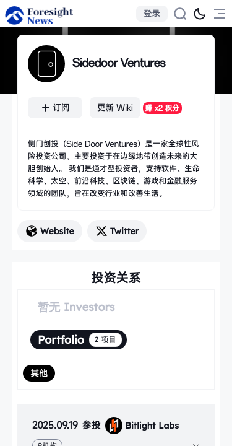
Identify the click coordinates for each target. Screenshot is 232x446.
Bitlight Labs (141, 425)
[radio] (39, 373)
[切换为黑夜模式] (199, 13)
